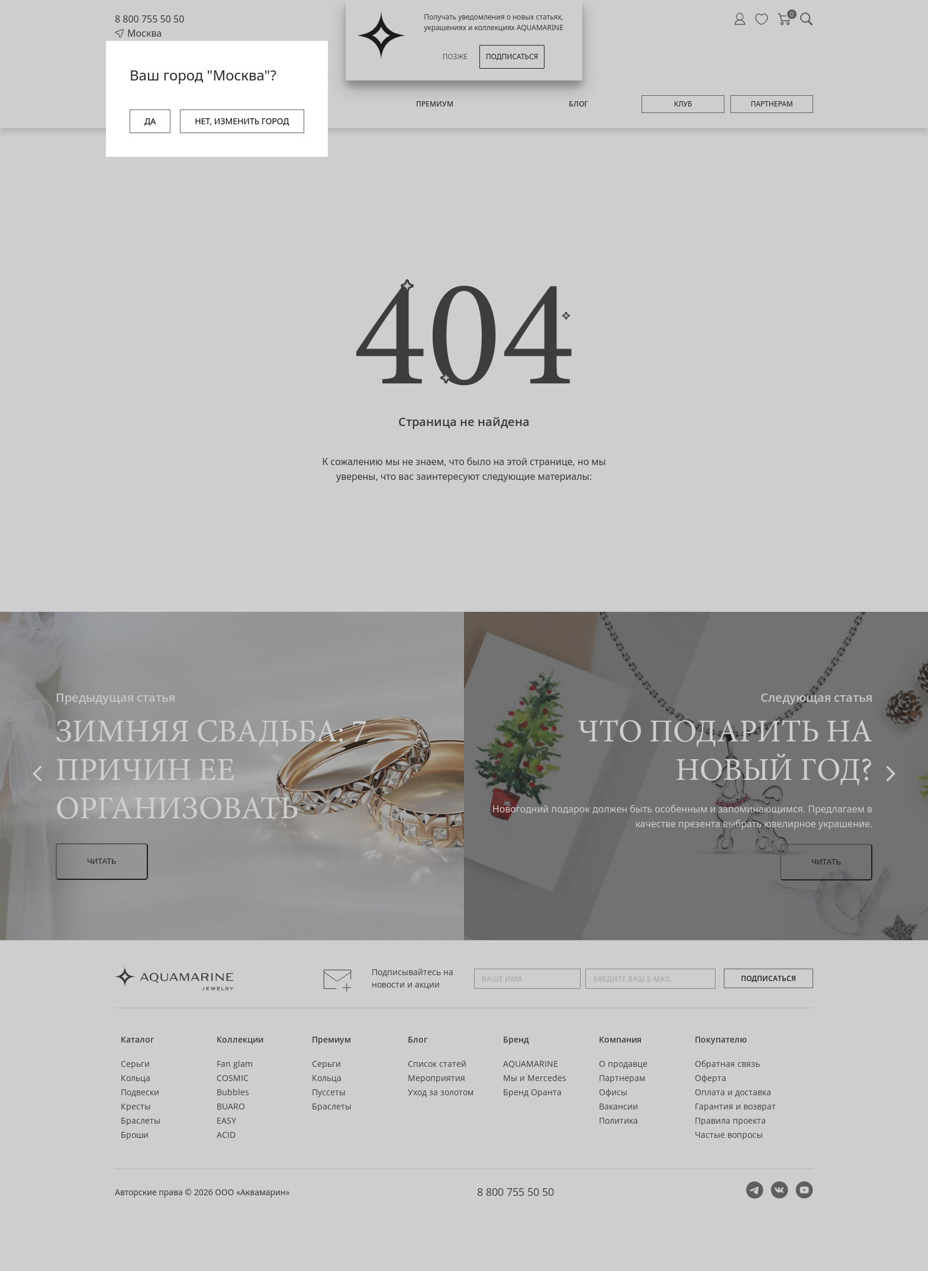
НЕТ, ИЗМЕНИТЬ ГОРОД (242, 121)
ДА (150, 121)
